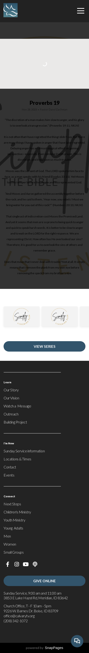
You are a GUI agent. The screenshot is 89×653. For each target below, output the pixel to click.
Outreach (11, 414)
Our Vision (11, 398)
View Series (45, 346)
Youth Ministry (14, 520)
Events (9, 475)
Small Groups (13, 552)
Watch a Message (17, 406)
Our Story (11, 390)
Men (7, 536)
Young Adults (13, 528)
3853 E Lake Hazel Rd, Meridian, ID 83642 (36, 598)
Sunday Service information (24, 451)
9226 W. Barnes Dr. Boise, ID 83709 (31, 611)
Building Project (15, 422)
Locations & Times (17, 459)
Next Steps (12, 504)
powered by (44, 648)
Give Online (44, 581)
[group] (22, 320)
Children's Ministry (17, 512)
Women (10, 544)
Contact (10, 467)
